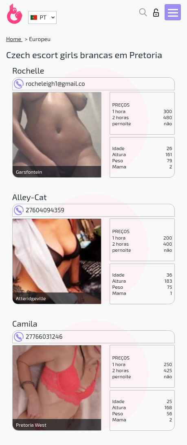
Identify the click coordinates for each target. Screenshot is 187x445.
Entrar (156, 12)
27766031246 (38, 336)
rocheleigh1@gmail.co (49, 83)
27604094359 (39, 210)
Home (14, 38)
